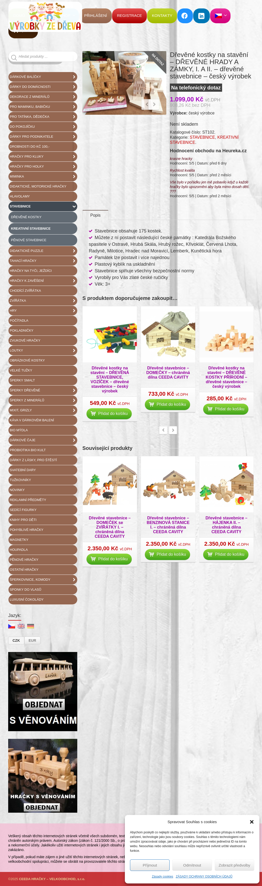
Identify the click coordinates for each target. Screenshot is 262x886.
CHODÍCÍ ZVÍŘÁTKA (25, 291)
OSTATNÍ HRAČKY (24, 570)
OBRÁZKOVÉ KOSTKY (27, 360)
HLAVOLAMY (20, 196)
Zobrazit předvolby (234, 865)
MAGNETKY (19, 540)
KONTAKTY (162, 15)
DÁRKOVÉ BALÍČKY (43, 77)
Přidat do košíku (109, 417)
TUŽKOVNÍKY (20, 480)
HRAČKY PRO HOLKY (43, 167)
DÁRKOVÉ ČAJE (43, 440)
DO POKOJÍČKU (43, 127)
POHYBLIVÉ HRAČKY (26, 530)
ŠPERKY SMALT (22, 380)
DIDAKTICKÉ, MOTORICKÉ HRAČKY (38, 186)
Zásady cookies (162, 876)
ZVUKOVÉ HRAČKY (25, 340)
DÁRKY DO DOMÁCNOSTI (43, 87)
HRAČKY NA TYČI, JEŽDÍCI (31, 271)
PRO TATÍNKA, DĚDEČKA (43, 117)
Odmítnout (192, 865)
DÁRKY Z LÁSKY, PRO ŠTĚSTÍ (33, 460)
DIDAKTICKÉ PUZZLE (43, 251)
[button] (251, 821)
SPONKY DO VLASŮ (25, 589)
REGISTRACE (129, 15)
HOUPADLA (19, 550)
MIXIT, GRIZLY (43, 410)
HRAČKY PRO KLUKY (43, 157)
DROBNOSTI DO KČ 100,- (29, 146)
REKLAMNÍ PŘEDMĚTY (28, 500)
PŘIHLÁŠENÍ (95, 15)
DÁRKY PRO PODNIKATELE (43, 137)
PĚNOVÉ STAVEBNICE (28, 240)
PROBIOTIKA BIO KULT (28, 450)
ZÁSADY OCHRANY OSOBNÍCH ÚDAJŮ (204, 876)
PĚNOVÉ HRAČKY (24, 560)
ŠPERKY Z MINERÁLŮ (43, 400)
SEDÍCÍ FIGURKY (23, 510)
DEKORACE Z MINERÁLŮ (43, 97)
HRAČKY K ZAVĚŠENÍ (43, 281)
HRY (43, 311)
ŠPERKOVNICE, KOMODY (43, 580)
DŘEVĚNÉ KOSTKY (26, 217)
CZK (16, 640)
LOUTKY (43, 350)
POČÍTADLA (19, 320)
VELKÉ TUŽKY (21, 370)
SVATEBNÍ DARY (23, 470)
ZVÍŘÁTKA (43, 301)
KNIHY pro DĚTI (23, 520)
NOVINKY (17, 490)
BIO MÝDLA (19, 430)
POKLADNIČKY (21, 330)
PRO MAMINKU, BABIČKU (43, 107)
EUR (32, 640)
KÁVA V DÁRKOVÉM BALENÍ (32, 420)
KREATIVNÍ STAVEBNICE (31, 228)
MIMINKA (43, 176)
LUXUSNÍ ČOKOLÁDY (26, 599)
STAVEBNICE (202, 137)
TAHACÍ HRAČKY (43, 261)
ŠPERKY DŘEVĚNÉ (43, 390)
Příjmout (150, 865)
